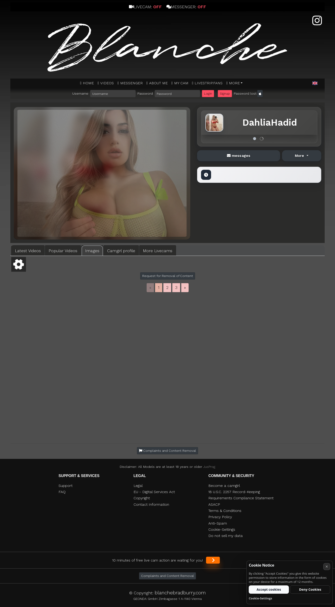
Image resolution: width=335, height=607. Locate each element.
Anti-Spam (217, 523)
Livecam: (145, 6)
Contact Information (151, 504)
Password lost (245, 93)
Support (66, 485)
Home (88, 83)
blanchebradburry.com (180, 593)
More (234, 83)
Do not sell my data (225, 536)
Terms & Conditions (224, 510)
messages (238, 155)
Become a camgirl (224, 485)
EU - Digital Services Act (154, 492)
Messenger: (186, 6)
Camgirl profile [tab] (121, 250)
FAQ (62, 492)
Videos (107, 83)
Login (208, 93)
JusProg (209, 467)
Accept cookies (269, 589)
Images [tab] (92, 250)
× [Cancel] (326, 566)
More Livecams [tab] (157, 250)
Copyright (142, 498)
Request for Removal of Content (167, 276)
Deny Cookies (310, 589)
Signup (225, 93)
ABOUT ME (158, 83)
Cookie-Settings (221, 529)
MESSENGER (131, 83)
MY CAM (181, 83)
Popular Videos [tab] (63, 250)
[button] (315, 83)
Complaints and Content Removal (167, 576)
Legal (138, 485)
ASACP (214, 504)
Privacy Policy (220, 517)
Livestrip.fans (209, 83)
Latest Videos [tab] (28, 250)
